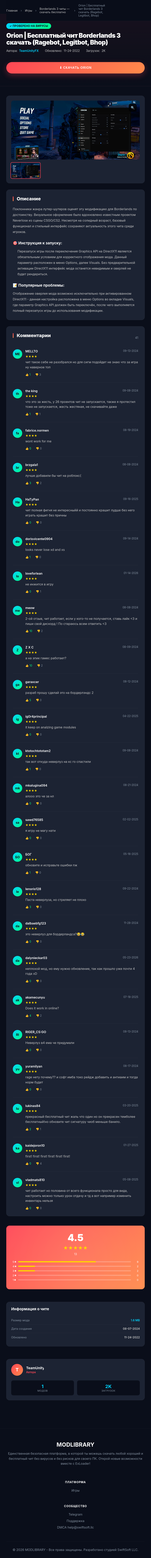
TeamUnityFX (29, 51)
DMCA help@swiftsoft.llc (75, 1527)
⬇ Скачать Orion (75, 67)
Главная (11, 10)
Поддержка (75, 1521)
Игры (28, 10)
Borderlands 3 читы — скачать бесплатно (54, 10)
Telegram (75, 1514)
